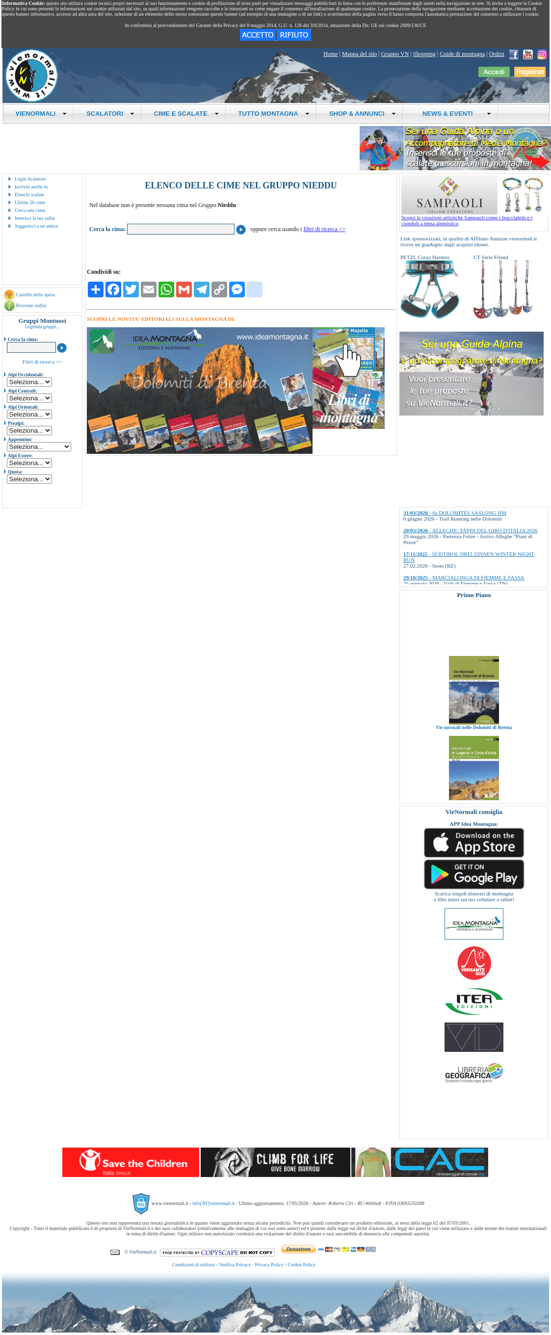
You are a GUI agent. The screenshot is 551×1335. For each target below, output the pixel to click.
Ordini (496, 54)
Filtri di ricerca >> (42, 362)
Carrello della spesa (35, 294)
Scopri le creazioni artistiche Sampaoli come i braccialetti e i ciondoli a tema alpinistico (475, 217)
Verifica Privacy (235, 1264)
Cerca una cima (30, 210)
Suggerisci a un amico (36, 226)
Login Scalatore (30, 179)
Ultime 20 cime (30, 202)
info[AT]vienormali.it (213, 1203)
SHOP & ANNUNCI (362, 113)
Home (330, 54)
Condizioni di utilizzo (193, 1264)
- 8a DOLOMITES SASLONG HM (454, 513)
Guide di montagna (462, 54)
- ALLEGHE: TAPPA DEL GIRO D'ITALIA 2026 (470, 530)
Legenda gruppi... (42, 326)
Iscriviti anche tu (31, 186)
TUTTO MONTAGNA (274, 113)
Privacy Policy (269, 1264)
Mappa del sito (359, 54)
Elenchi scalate (29, 194)
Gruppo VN (395, 54)
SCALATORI (110, 113)
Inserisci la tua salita (35, 218)
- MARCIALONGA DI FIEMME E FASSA (464, 577)
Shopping (424, 54)
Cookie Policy (301, 1264)
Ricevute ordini (31, 305)
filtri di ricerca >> (324, 229)
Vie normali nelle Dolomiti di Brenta (474, 735)
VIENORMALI (41, 113)
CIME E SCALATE (186, 113)
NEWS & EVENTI (453, 113)
